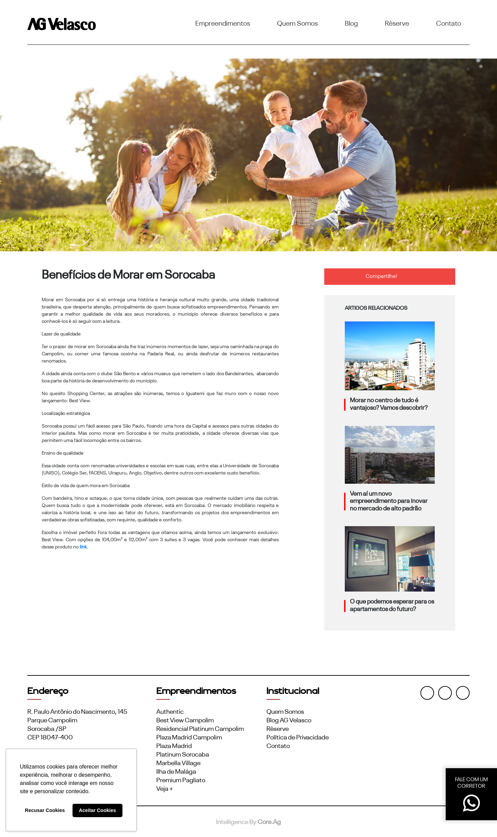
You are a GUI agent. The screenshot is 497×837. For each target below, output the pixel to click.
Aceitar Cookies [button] (97, 810)
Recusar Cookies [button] (45, 810)
